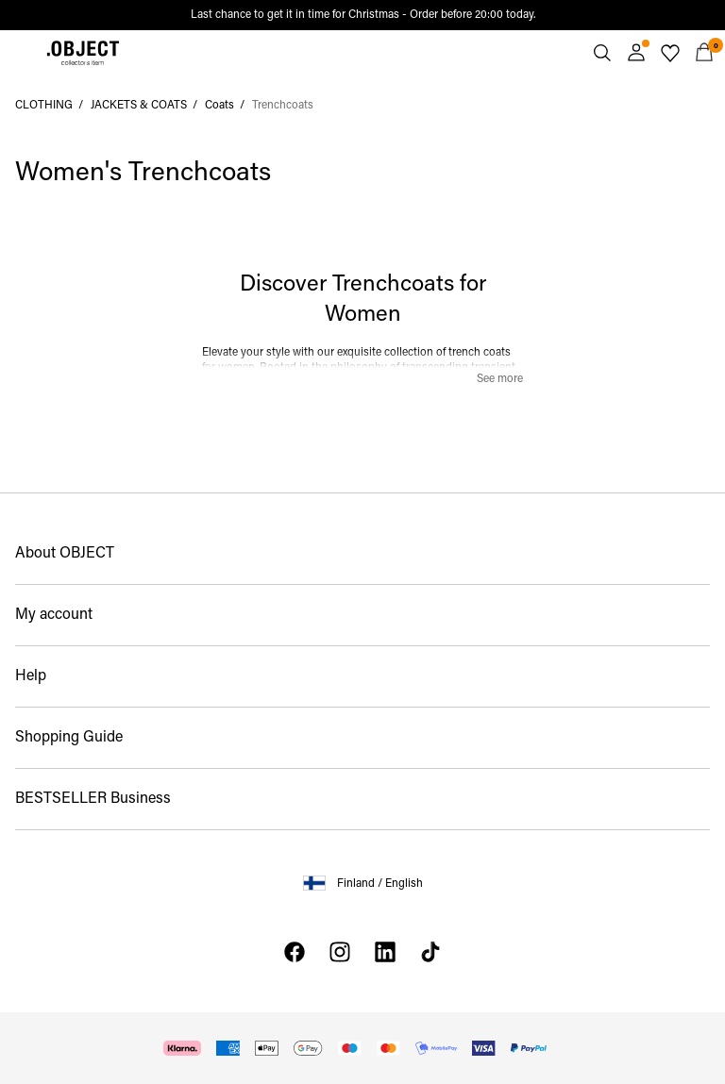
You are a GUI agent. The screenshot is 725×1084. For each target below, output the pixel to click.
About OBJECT (64, 553)
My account (54, 615)
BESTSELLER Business (93, 799)
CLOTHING (44, 105)
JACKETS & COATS (139, 105)
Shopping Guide (69, 737)
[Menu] (21, 53)
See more (500, 379)
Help (30, 676)
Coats (219, 105)
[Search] (602, 53)
